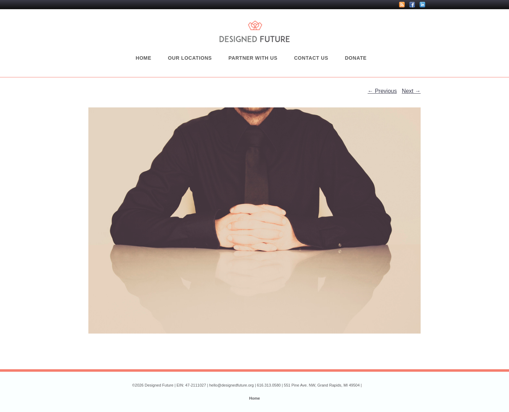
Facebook (412, 4)
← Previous (382, 91)
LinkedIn (422, 4)
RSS (402, 4)
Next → (411, 91)
